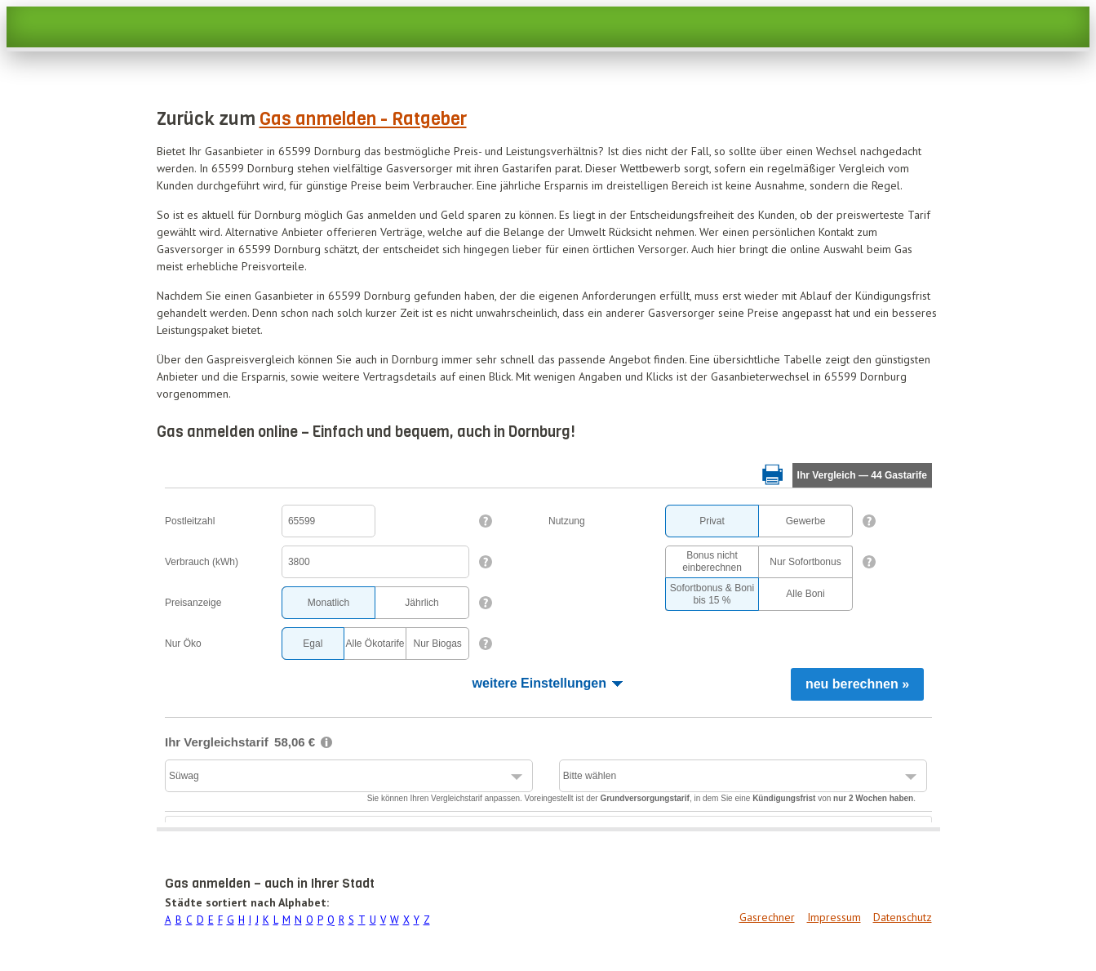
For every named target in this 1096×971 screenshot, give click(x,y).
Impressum (834, 917)
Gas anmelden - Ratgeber (363, 119)
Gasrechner (767, 917)
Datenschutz (902, 917)
